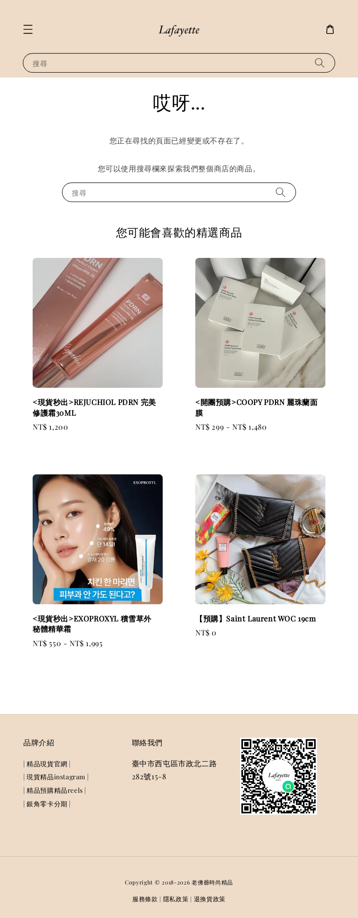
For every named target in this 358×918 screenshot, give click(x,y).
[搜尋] (320, 63)
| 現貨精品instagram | (56, 776)
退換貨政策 (210, 899)
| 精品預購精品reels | (54, 790)
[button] (28, 29)
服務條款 (145, 899)
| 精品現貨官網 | (47, 764)
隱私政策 (176, 899)
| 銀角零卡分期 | (47, 803)
